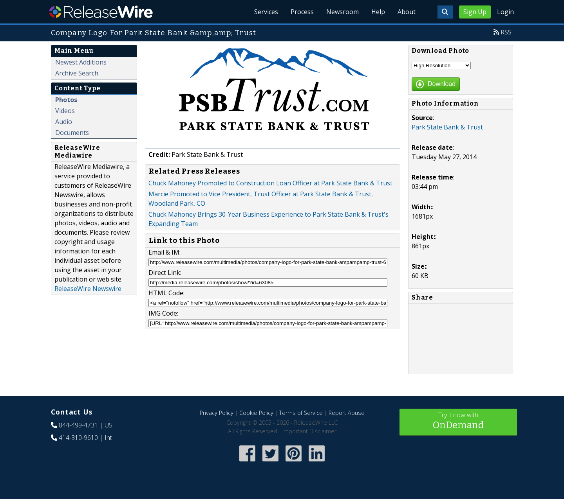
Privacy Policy (216, 412)
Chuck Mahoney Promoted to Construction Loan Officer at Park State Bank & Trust (270, 183)
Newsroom (342, 11)
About (407, 11)
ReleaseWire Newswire (87, 288)
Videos (65, 110)
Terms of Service (301, 412)
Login (505, 11)
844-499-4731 (78, 425)
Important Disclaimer (309, 431)
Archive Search (76, 73)
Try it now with (458, 421)
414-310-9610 (78, 437)
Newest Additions (81, 62)
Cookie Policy (256, 412)
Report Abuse (347, 412)
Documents (72, 132)
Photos (66, 99)
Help (378, 11)
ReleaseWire (101, 12)
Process (302, 11)
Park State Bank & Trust (447, 127)
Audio (63, 121)
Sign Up (474, 11)
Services (266, 11)
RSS (506, 32)
